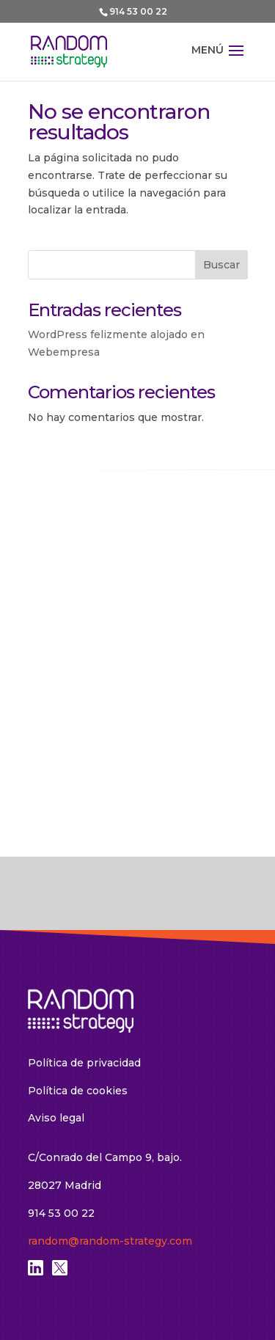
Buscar (221, 264)
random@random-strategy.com (110, 1241)
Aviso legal (56, 1117)
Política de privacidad (84, 1062)
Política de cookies (78, 1090)
